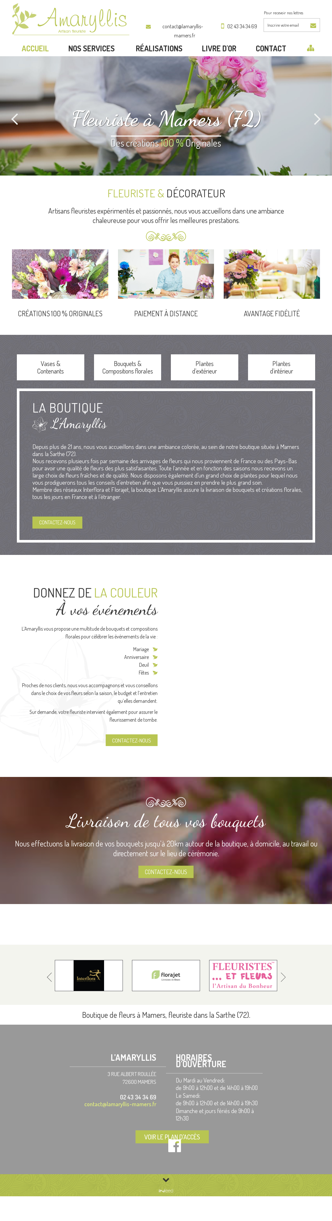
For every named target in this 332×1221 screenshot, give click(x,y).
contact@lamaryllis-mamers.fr (178, 26)
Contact (271, 63)
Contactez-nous (61, 540)
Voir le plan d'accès (180, 1163)
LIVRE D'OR (219, 63)
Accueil (35, 63)
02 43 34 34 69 (240, 26)
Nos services (92, 63)
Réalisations (159, 63)
